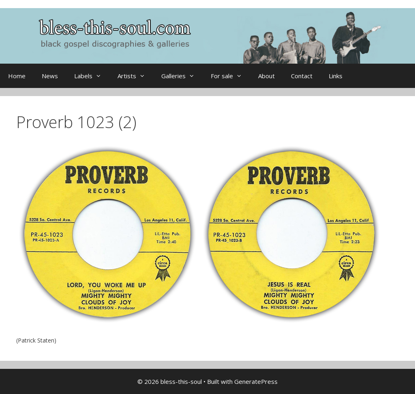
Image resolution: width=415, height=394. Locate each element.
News (50, 76)
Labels (91, 76)
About (266, 76)
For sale (230, 76)
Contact (301, 76)
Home (17, 76)
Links (335, 76)
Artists (135, 76)
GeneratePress (256, 381)
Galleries (182, 76)
